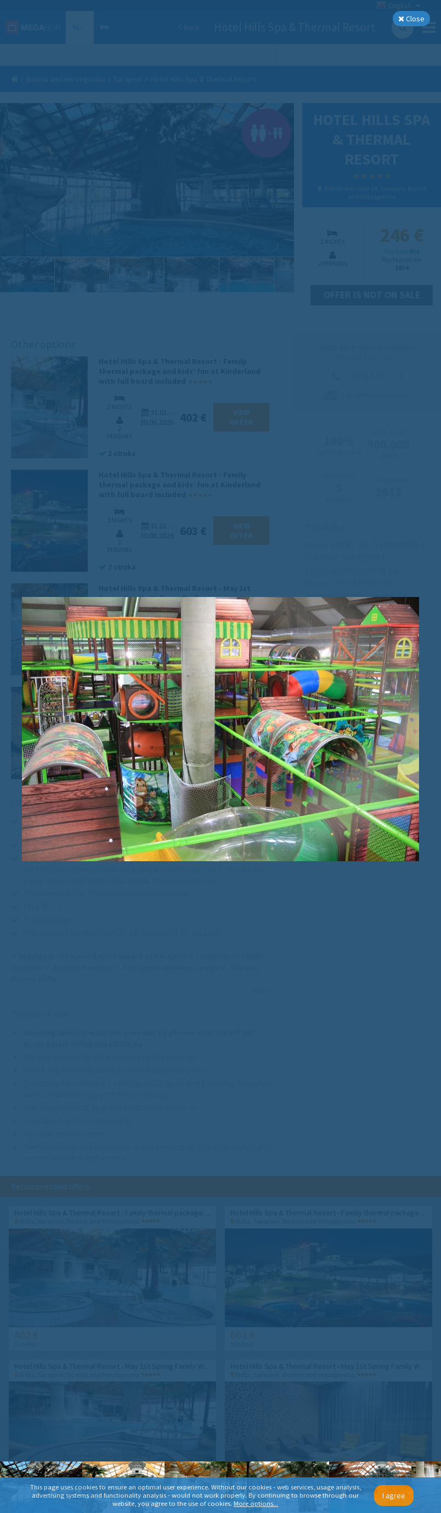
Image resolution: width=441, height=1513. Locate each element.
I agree (393, 1495)
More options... (256, 1503)
